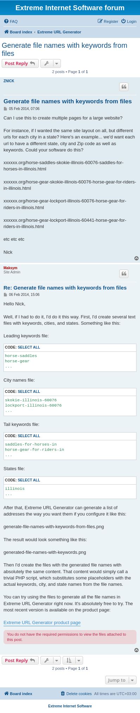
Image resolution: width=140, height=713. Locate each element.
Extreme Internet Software (70, 706)
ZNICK (9, 81)
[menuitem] (11, 21)
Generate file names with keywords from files (64, 49)
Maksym (10, 268)
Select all (29, 347)
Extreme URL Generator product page (42, 622)
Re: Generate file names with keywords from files (65, 288)
